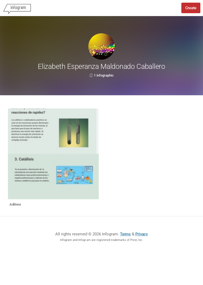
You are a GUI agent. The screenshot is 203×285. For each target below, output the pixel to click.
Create (190, 8)
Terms (125, 234)
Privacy (141, 234)
